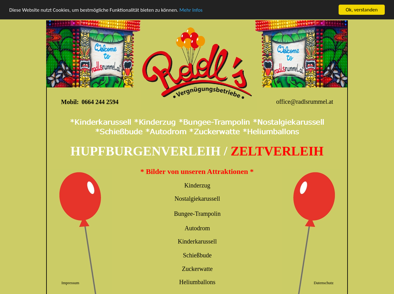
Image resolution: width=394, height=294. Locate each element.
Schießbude (197, 255)
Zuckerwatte (197, 268)
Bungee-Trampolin (197, 213)
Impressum (70, 282)
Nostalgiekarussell (197, 198)
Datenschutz (323, 282)
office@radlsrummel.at (304, 101)
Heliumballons (197, 282)
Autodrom (197, 228)
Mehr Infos (191, 10)
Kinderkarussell (197, 241)
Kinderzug (197, 185)
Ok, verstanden (362, 9)
